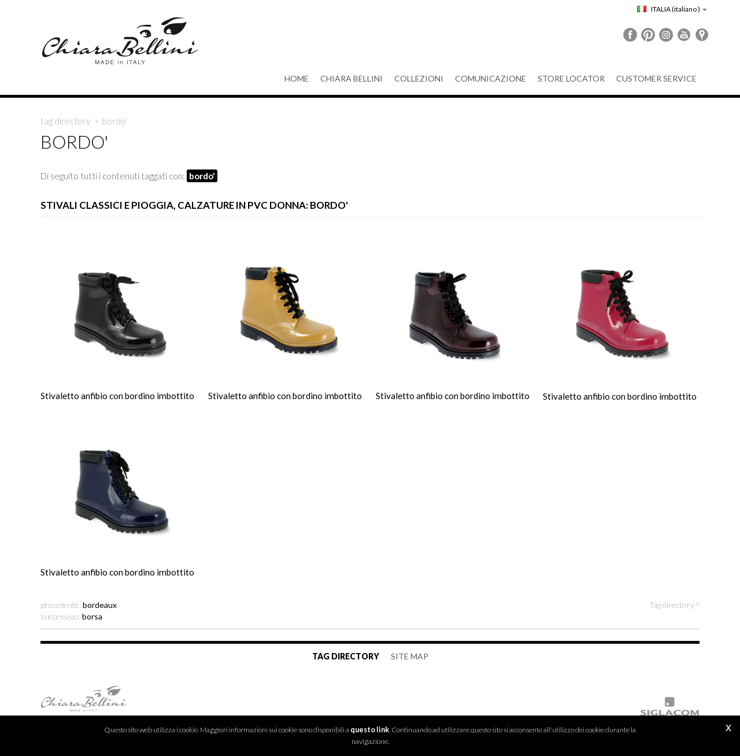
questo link (369, 729)
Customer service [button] (656, 78)
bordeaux (100, 605)
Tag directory (65, 121)
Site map (409, 656)
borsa (92, 616)
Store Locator (571, 78)
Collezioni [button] (418, 78)
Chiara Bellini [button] (351, 78)
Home (296, 78)
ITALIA (672, 9)
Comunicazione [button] (490, 78)
